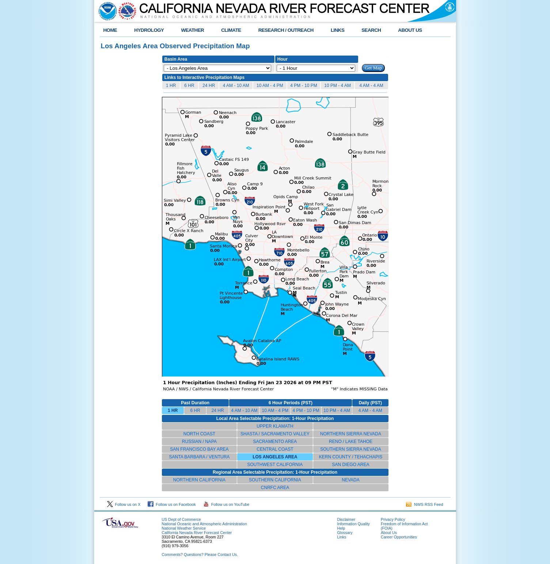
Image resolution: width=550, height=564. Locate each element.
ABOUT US (410, 30)
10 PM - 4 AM (337, 85)
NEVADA (350, 479)
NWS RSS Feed (424, 504)
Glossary (345, 532)
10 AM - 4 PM (270, 85)
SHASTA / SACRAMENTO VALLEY (275, 433)
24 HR (208, 85)
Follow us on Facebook (172, 504)
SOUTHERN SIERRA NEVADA (350, 449)
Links (341, 537)
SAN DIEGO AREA (350, 464)
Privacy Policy (393, 519)
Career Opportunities (399, 537)
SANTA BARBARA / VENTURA (199, 456)
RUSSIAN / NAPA (199, 441)
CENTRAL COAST (275, 449)
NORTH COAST (199, 433)
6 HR (189, 85)
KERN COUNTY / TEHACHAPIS (351, 456)
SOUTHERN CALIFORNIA (275, 479)
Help (341, 528)
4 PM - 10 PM (303, 85)
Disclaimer (346, 519)
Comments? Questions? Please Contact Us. (200, 554)
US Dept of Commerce (181, 519)
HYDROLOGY (149, 30)
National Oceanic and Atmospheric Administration (204, 524)
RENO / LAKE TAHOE (350, 441)
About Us (389, 532)
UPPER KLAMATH (275, 426)
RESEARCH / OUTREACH (286, 30)
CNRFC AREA (275, 487)
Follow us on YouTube (226, 504)
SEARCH (371, 30)
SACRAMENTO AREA (275, 441)
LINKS (337, 30)
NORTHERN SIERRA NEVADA (350, 433)
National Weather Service (184, 528)
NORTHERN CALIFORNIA (199, 479)
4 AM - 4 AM (371, 85)
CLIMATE (231, 30)
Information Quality (353, 524)
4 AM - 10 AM (236, 85)
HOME (110, 30)
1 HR (171, 85)
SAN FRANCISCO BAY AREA (199, 449)
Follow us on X (124, 504)
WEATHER (192, 30)
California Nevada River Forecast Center (197, 532)
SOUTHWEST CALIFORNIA (275, 464)
